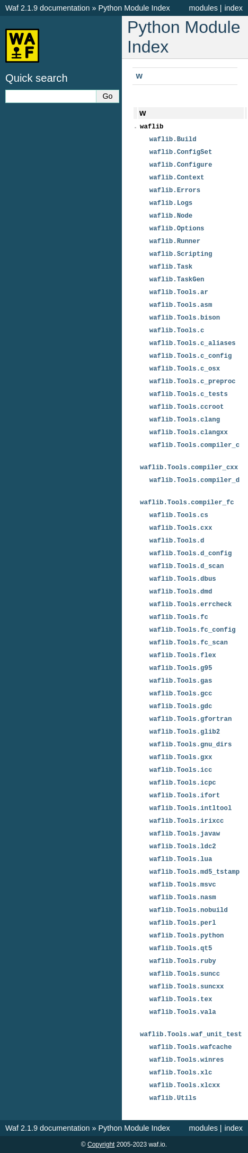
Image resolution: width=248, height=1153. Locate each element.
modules (203, 8)
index (234, 8)
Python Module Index (134, 8)
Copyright (100, 1144)
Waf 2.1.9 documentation (47, 8)
